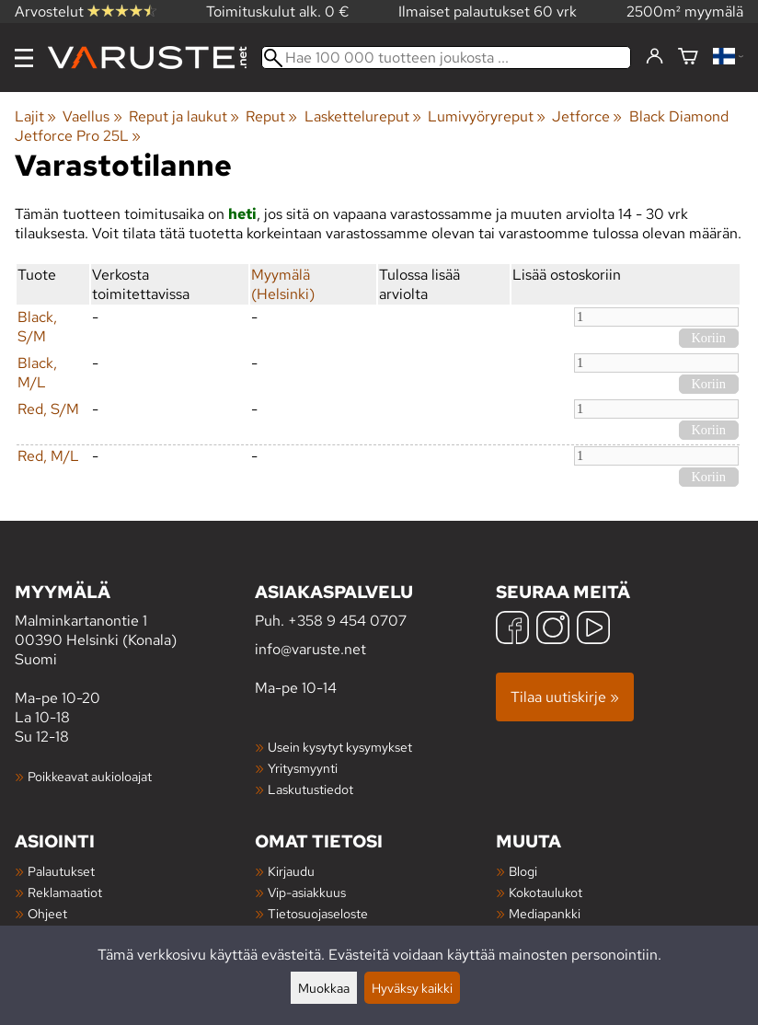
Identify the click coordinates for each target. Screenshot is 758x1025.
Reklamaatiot (65, 892)
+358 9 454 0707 (347, 620)
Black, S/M (37, 326)
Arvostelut (85, 11)
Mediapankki (544, 913)
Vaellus (92, 116)
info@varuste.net (310, 649)
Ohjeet (47, 913)
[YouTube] (593, 630)
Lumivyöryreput (487, 116)
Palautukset (61, 871)
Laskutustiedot (310, 789)
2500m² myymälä (684, 11)
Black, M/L (37, 372)
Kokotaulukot (545, 892)
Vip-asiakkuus (307, 892)
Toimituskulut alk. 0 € (278, 11)
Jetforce (587, 116)
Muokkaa (324, 987)
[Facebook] (512, 630)
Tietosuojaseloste (318, 913)
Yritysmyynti (303, 768)
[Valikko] (24, 58)
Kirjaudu (291, 871)
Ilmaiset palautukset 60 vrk (487, 11)
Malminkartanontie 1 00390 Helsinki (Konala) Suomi (135, 624)
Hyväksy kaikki (412, 987)
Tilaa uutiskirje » (565, 697)
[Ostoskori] (688, 57)
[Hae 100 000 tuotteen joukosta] (446, 57)
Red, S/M (48, 409)
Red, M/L (48, 456)
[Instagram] (552, 630)
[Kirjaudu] (654, 57)
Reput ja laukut (184, 116)
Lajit (35, 116)
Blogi (523, 871)
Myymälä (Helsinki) (283, 284)
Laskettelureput (362, 116)
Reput (271, 116)
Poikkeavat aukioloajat (90, 776)
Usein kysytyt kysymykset (340, 746)
